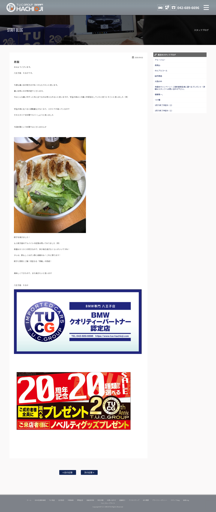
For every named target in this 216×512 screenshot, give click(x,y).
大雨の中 (158, 81)
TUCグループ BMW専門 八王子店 (24, 7)
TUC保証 (52, 500)
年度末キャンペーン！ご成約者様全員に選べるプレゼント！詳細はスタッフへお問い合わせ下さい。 (180, 87)
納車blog (186, 500)
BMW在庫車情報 (40, 500)
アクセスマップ (134, 500)
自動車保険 (90, 500)
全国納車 (71, 500)
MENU (206, 7)
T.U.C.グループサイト (108, 503)
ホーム (29, 500)
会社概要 (146, 500)
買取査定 (80, 500)
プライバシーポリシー (159, 500)
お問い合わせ (111, 500)
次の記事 (89, 472)
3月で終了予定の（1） (164, 110)
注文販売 (61, 500)
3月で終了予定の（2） (164, 105)
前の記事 (68, 472)
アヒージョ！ (160, 59)
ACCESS (167, 7)
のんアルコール (161, 70)
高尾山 (157, 65)
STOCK (160, 7)
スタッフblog (175, 500)
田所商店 (158, 76)
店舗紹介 (122, 500)
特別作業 (101, 500)
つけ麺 (157, 99)
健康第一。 (159, 94)
